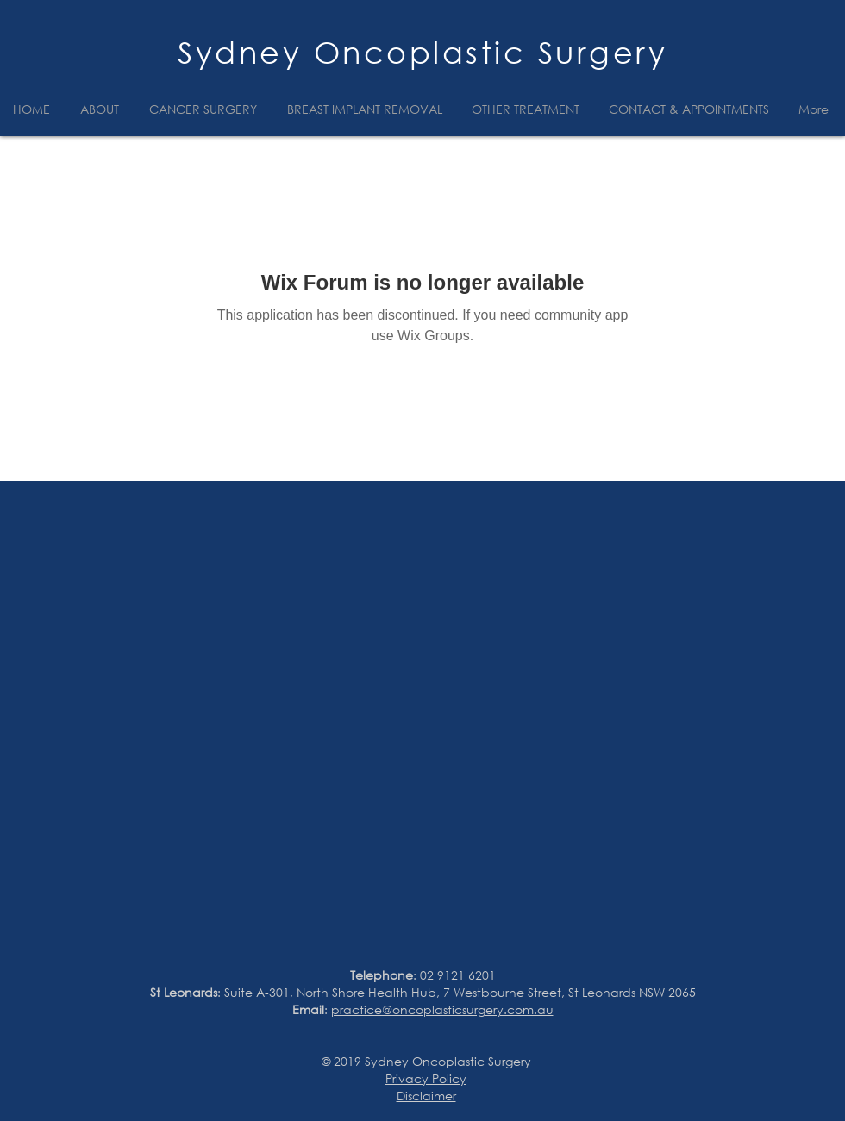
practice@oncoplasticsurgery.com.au (442, 1009)
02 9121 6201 (458, 975)
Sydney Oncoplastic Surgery (422, 52)
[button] (101, 109)
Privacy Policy (425, 1078)
